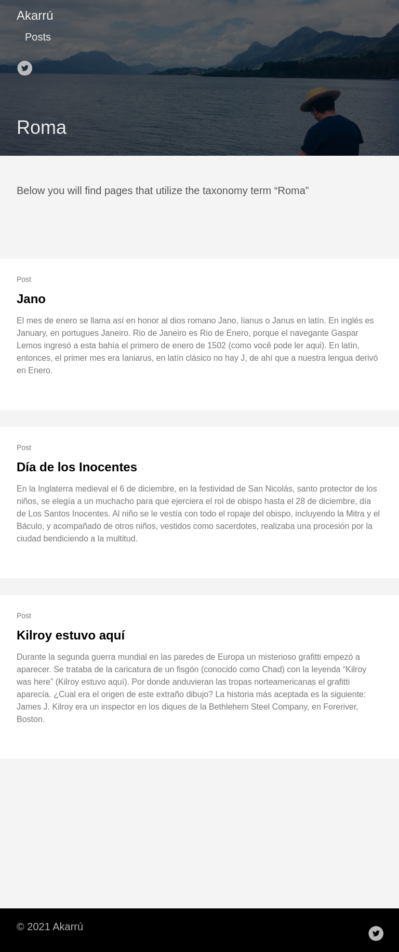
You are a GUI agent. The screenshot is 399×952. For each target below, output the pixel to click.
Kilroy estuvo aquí (71, 635)
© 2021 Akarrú (50, 926)
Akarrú (35, 15)
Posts (38, 37)
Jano (31, 299)
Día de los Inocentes (77, 467)
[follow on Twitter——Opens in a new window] (27, 64)
